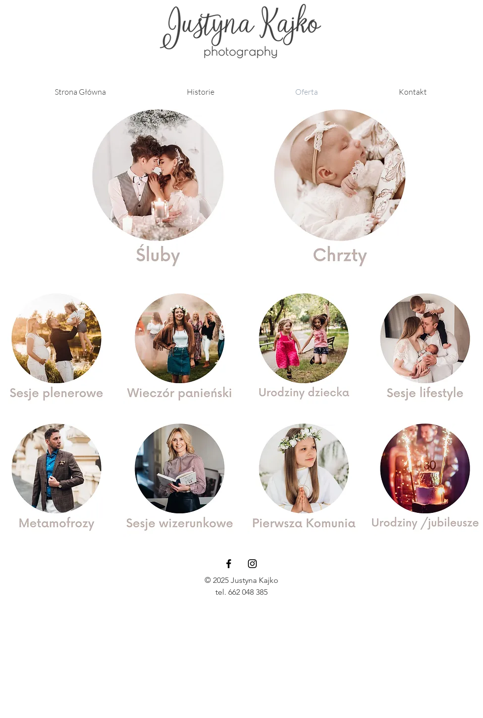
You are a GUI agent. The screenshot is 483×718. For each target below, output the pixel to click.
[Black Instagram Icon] (252, 564)
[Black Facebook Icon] (229, 564)
